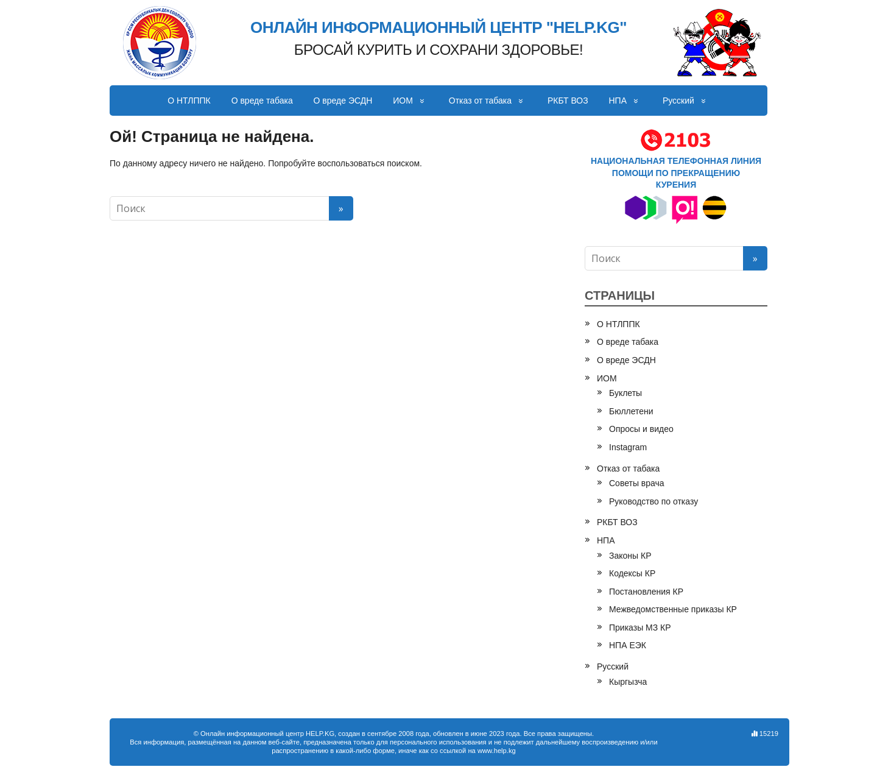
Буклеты (625, 393)
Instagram (628, 447)
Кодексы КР (632, 573)
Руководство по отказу (653, 501)
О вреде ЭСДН (343, 100)
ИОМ (403, 100)
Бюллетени (631, 411)
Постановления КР (646, 591)
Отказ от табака (480, 100)
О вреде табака (262, 100)
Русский (678, 100)
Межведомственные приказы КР (673, 609)
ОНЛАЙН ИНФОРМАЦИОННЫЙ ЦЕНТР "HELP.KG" (438, 28)
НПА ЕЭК (627, 645)
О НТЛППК (189, 100)
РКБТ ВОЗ (568, 100)
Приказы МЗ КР (640, 627)
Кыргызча (628, 682)
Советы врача (636, 483)
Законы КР (630, 556)
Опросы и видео (641, 429)
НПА (618, 100)
